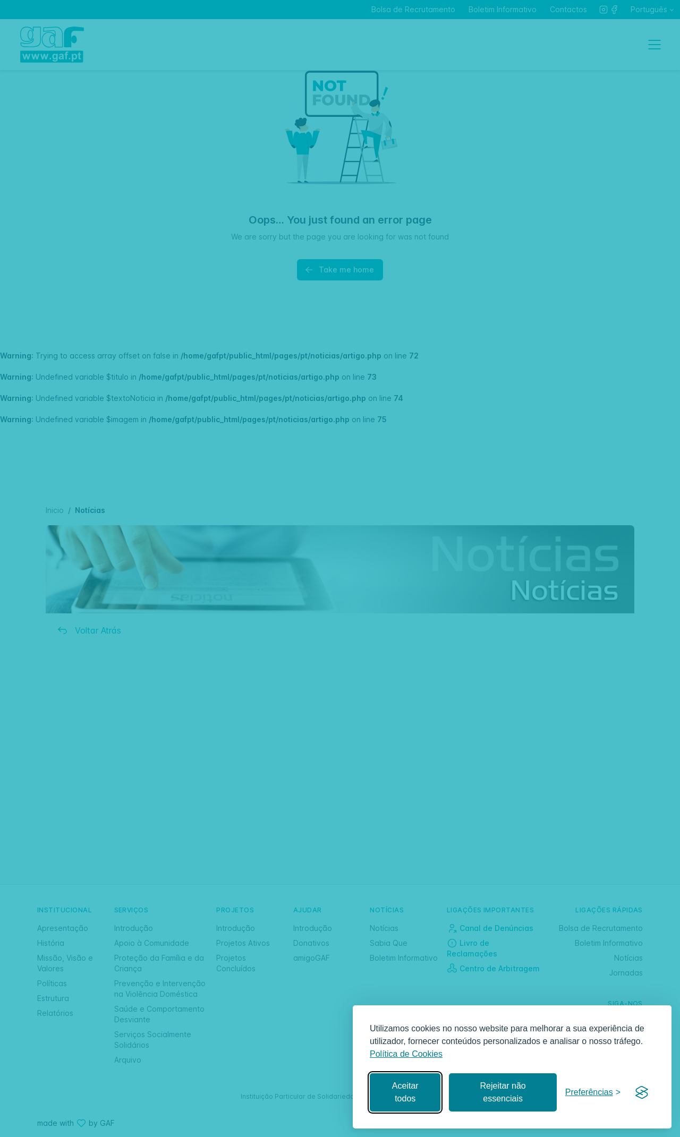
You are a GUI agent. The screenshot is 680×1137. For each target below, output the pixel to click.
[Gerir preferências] (592, 1093)
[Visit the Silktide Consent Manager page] (641, 1092)
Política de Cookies (406, 1053)
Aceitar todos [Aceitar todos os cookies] (405, 1092)
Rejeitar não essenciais (502, 1092)
